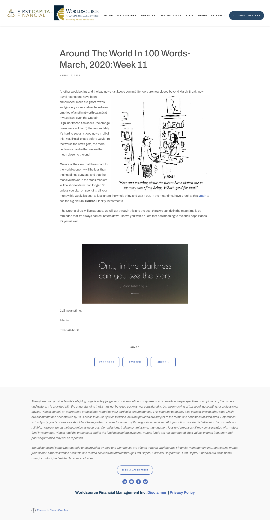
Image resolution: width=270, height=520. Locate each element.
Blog (190, 15)
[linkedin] (124, 481)
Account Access (246, 15)
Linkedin (163, 362)
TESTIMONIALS (170, 15)
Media (202, 15)
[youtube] (145, 481)
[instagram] (131, 481)
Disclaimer (157, 492)
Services (148, 15)
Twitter (135, 362)
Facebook (106, 362)
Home (108, 15)
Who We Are (126, 15)
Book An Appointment (135, 470)
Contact (218, 15)
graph (202, 195)
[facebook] (138, 481)
